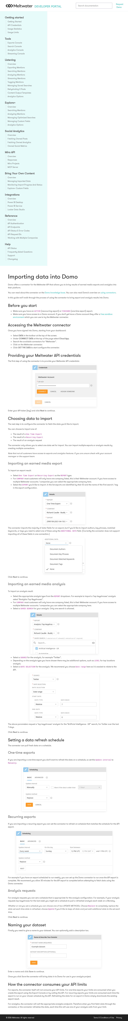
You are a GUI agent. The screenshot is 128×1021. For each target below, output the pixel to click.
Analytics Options (15, 96)
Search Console (15, 46)
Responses (12, 160)
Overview (12, 64)
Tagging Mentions (16, 82)
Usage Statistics (15, 29)
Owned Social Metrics (17, 146)
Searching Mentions (16, 71)
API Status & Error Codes (19, 230)
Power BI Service (15, 206)
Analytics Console (16, 50)
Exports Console (15, 42)
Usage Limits (13, 32)
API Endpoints (14, 227)
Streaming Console (16, 53)
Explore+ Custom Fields (18, 188)
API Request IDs (14, 234)
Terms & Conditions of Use (104, 1017)
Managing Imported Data (19, 181)
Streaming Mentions (16, 78)
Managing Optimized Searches (21, 117)
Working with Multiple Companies (23, 238)
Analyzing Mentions (16, 74)
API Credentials (14, 25)
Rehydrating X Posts (17, 89)
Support (11, 255)
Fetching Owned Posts (18, 138)
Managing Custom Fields (19, 121)
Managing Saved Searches (20, 85)
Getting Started (15, 21)
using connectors (108, 292)
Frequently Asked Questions (20, 252)
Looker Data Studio (16, 209)
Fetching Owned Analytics (19, 142)
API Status (12, 248)
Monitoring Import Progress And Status (25, 184)
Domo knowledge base (55, 292)
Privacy (119, 1017)
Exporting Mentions (16, 67)
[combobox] (94, 6)
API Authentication (16, 223)
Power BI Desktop (15, 202)
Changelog (13, 259)
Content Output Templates (19, 92)
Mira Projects (13, 163)
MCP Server (13, 167)
